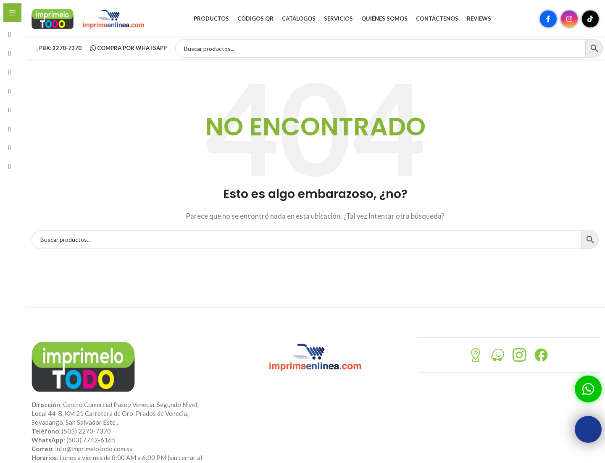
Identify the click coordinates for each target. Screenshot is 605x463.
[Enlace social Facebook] (548, 19)
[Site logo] (53, 18)
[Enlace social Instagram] (569, 19)
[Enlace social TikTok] (590, 19)
